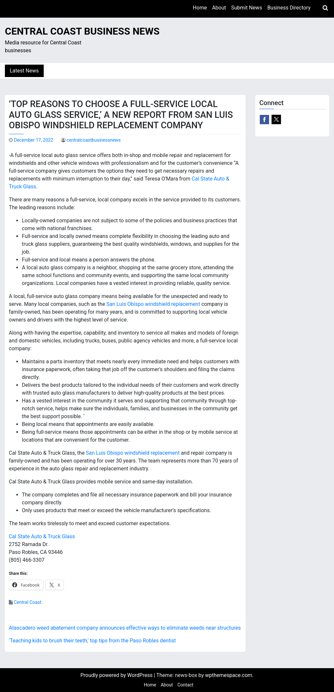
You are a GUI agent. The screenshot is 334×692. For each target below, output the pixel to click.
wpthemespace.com (228, 675)
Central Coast (27, 602)
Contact (185, 684)
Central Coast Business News (82, 31)
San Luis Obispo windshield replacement (153, 304)
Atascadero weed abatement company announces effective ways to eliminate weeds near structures (125, 628)
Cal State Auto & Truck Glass (42, 536)
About (219, 8)
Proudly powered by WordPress (117, 675)
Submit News (246, 8)
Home (200, 8)
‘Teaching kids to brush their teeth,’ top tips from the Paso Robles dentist (92, 640)
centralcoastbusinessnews (94, 140)
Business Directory (289, 8)
